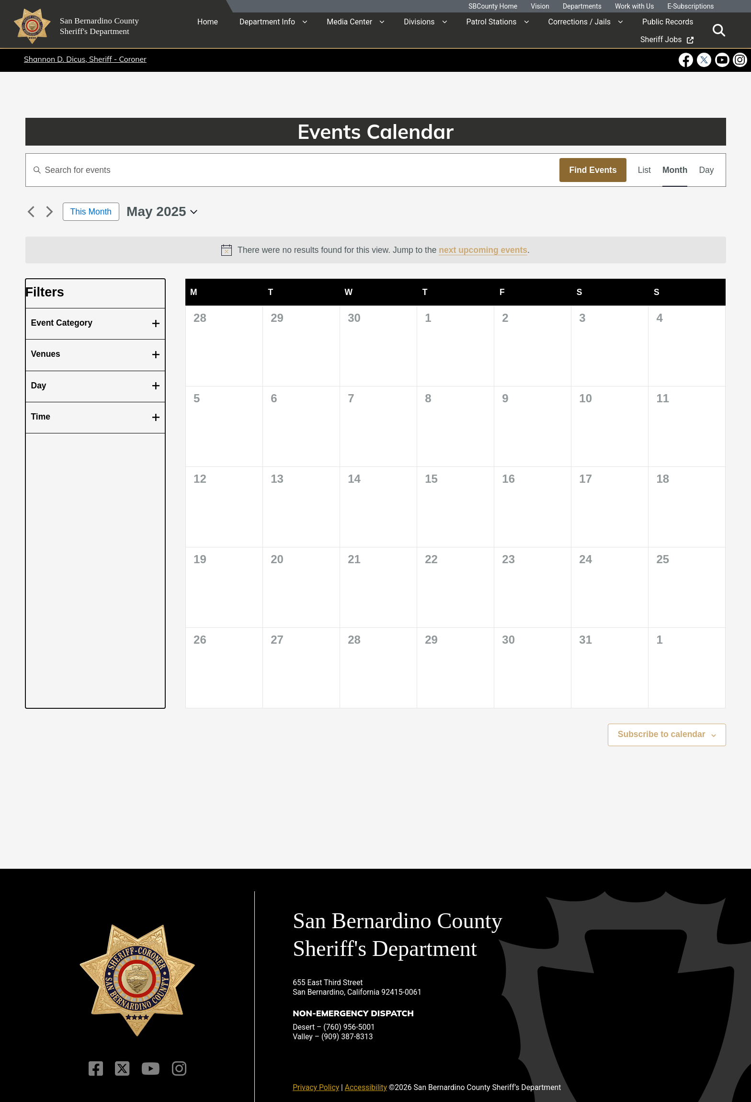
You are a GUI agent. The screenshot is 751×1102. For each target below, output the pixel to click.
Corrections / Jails (579, 21)
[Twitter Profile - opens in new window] (703, 60)
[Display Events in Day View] (706, 170)
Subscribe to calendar (661, 734)
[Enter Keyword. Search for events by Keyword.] (293, 170)
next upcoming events (483, 250)
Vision (540, 6)
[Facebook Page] (97, 1061)
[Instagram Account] (176, 1061)
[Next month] (50, 211)
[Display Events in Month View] (674, 170)
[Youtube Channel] (149, 1061)
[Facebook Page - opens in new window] (687, 60)
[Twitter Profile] (122, 1061)
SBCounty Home (492, 6)
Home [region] (207, 21)
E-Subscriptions (690, 6)
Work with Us (634, 6)
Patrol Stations (492, 21)
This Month (91, 211)
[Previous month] (31, 211)
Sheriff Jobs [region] (666, 39)
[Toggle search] (719, 30)
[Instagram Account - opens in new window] (739, 60)
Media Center (349, 21)
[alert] (375, 250)
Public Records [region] (667, 21)
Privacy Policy (316, 1080)
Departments (582, 6)
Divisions (419, 21)
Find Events (592, 170)
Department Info (267, 21)
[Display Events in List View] (644, 170)
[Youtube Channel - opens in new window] (722, 60)
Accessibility (366, 1080)
